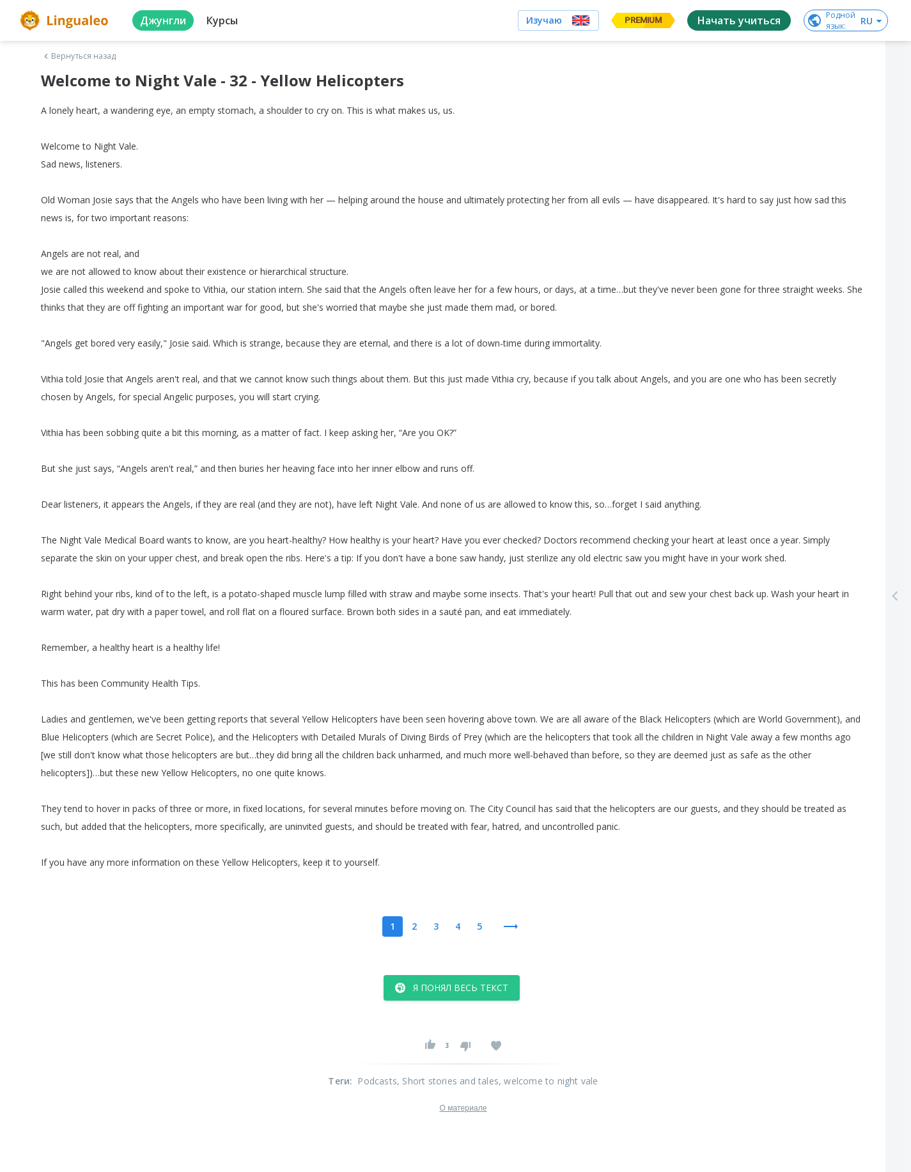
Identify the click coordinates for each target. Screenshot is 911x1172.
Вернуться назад (78, 56)
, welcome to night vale (548, 1081)
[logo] (66, 20)
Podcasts (377, 1081)
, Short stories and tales (448, 1081)
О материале (463, 1108)
